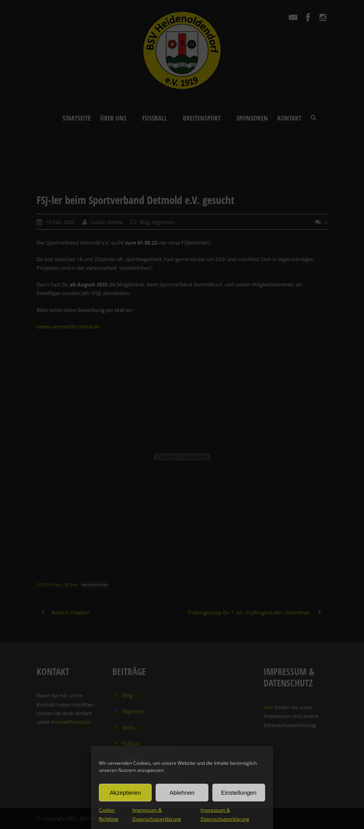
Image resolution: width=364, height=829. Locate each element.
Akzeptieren (125, 792)
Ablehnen (181, 792)
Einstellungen (238, 792)
